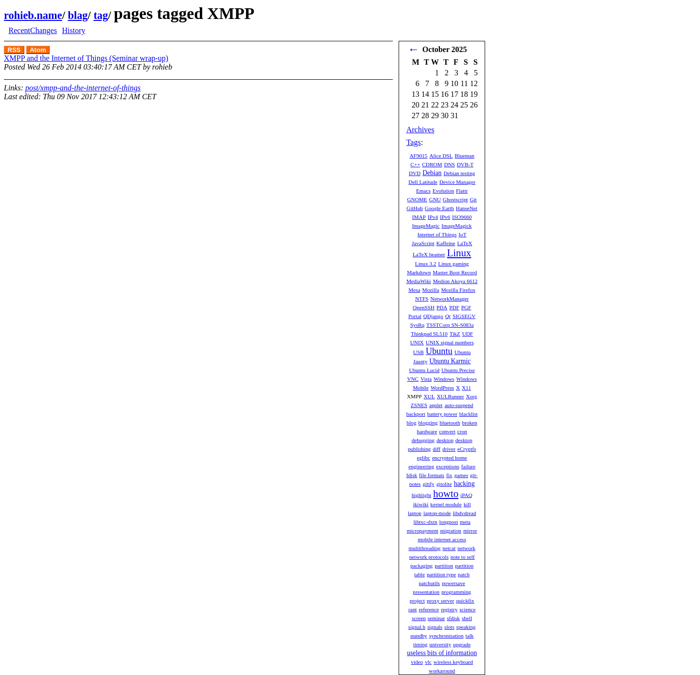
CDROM (432, 164)
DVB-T (465, 164)
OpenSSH (424, 307)
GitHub (414, 208)
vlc (428, 662)
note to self (463, 557)
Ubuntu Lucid (424, 370)
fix (449, 475)
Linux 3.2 (426, 263)
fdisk (411, 475)
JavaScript (423, 243)
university (440, 644)
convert (447, 431)
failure (468, 466)
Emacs (423, 191)
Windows (444, 379)
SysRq (417, 325)
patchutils (429, 583)
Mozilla (430, 290)
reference (429, 609)
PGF (466, 307)
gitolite (444, 484)
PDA (442, 307)
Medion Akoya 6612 (455, 281)
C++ (415, 164)
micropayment (422, 530)
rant (412, 609)
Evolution (443, 191)
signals (434, 627)
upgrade (462, 644)
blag (78, 15)
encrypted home (449, 458)
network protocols (429, 557)
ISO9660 (462, 217)
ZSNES (419, 405)
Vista (426, 379)
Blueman (464, 156)
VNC (413, 379)
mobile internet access (442, 539)
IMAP (419, 217)
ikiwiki (421, 504)
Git (473, 199)
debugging (423, 440)
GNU (435, 199)
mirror (470, 530)
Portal (414, 316)
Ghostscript (455, 199)
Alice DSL (441, 156)
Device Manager (457, 182)
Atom (38, 49)
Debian (431, 173)
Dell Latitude (422, 182)
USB (418, 352)
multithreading (424, 548)
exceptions (447, 466)
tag (100, 15)
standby (418, 636)
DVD (414, 173)
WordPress (442, 388)
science (467, 609)
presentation (426, 592)
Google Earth (439, 208)
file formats (431, 475)
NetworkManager (449, 299)
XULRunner (450, 396)
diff (436, 449)
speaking (466, 627)
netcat (448, 548)
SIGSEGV (464, 316)
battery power (442, 414)
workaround (442, 671)
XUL (429, 396)
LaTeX (464, 243)
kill (467, 504)
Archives (420, 129)
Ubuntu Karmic (450, 361)
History (73, 30)
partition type (441, 574)
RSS (14, 49)
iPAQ (466, 495)
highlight (421, 495)
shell (467, 618)
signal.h (416, 627)
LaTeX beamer (429, 254)
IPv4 (433, 217)
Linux (459, 252)
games (461, 475)
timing (420, 644)
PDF (454, 307)
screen (419, 618)
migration (450, 530)
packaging (421, 565)
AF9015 (418, 156)
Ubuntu (439, 351)
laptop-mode (437, 513)
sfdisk (453, 618)
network (466, 548)
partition (444, 565)
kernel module (445, 504)
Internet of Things (437, 234)
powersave (453, 583)
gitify (428, 484)
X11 (466, 388)
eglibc (423, 458)
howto (445, 493)
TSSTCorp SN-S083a (449, 325)
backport (415, 414)
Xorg (471, 396)
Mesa (414, 290)
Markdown (419, 272)
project (417, 601)
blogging (428, 423)
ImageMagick (456, 226)
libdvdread (464, 513)
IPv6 (445, 217)
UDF (467, 334)
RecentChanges (33, 30)
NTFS (421, 299)
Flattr (462, 191)
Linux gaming (453, 263)
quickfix (465, 601)
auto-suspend (458, 405)
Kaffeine (446, 243)
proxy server (440, 601)
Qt (448, 316)
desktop (445, 440)
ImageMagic (426, 226)
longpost (448, 522)
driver (448, 449)
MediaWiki (418, 281)
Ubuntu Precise (458, 370)
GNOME (417, 199)
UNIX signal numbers (450, 342)
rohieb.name (33, 15)
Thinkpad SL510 (429, 334)
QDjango (433, 316)
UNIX (417, 342)
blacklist (468, 414)
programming (456, 592)
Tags (413, 142)
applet (435, 405)
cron (462, 431)
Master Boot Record (455, 272)
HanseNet (466, 208)
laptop (414, 513)
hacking (464, 483)
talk (470, 636)
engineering (421, 466)
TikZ (455, 334)
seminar (436, 618)
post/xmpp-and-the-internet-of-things (82, 88)
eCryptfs (466, 449)
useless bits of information (442, 653)
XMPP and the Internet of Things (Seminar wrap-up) (86, 58)
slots (449, 627)
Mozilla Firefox (458, 290)
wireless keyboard (453, 662)
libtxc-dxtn (425, 522)
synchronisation (446, 636)
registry (449, 609)
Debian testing (459, 173)
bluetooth (449, 423)
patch (464, 574)
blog (412, 423)
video (417, 662)
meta (465, 522)
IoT (462, 234)
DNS (449, 164)
